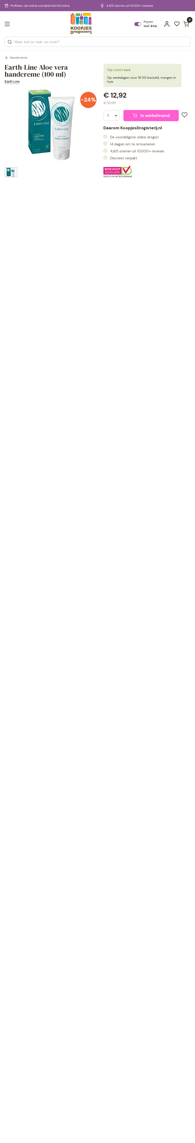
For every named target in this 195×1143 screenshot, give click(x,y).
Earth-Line (12, 81)
